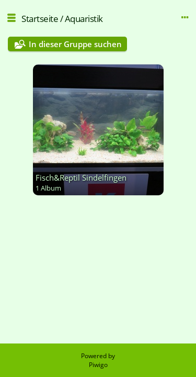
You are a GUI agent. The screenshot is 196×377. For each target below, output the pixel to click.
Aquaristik (84, 19)
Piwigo (98, 364)
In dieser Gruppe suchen (75, 44)
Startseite (39, 19)
